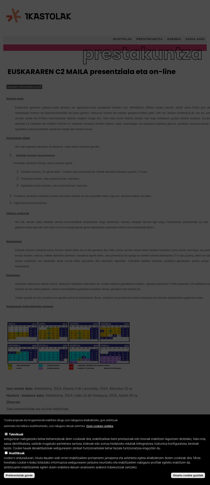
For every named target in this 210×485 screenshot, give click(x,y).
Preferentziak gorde (19, 481)
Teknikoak (16, 440)
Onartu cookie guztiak (188, 481)
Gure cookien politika (99, 431)
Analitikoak (17, 459)
